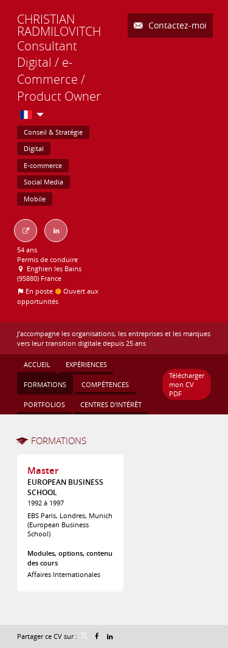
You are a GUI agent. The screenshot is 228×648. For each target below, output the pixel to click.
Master (42, 470)
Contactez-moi (176, 25)
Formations (58, 440)
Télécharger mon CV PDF (186, 385)
